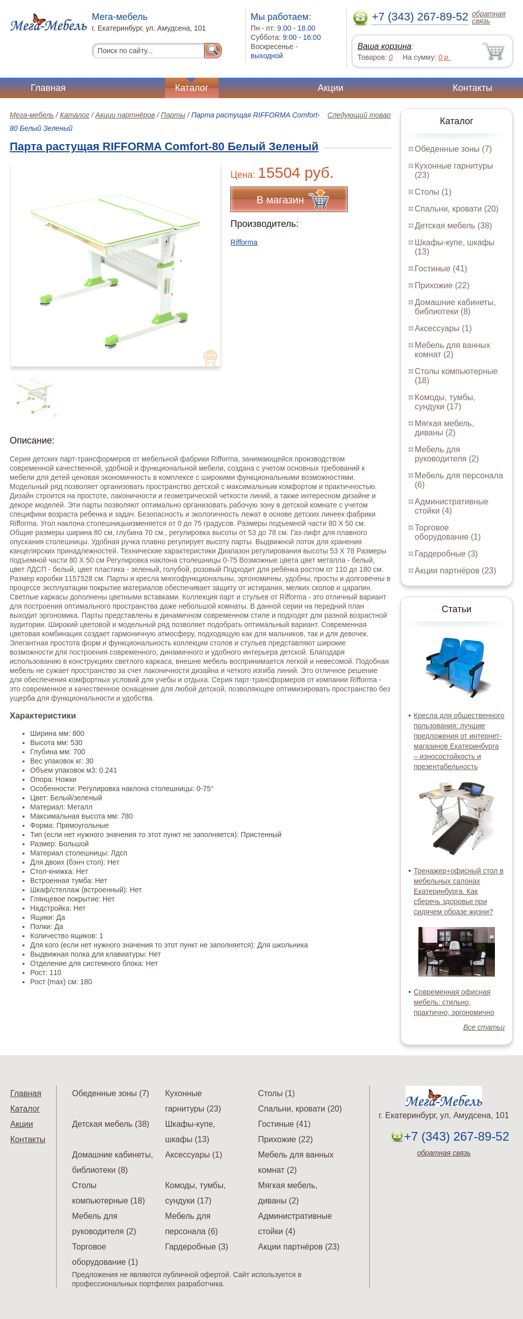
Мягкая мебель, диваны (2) (444, 428)
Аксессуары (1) (443, 328)
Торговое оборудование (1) (448, 532)
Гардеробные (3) (446, 553)
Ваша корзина (384, 46)
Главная (48, 88)
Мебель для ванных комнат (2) (452, 350)
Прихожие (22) (442, 285)
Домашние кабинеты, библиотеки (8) (455, 307)
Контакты (472, 88)
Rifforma (243, 242)
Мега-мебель (32, 115)
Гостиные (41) (441, 268)
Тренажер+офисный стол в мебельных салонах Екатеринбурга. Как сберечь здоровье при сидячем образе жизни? (459, 891)
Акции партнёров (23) (455, 570)
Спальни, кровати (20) (456, 208)
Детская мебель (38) (453, 225)
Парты (173, 115)
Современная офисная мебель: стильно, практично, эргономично (454, 1002)
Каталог (191, 88)
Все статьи (484, 1027)
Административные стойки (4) (452, 506)
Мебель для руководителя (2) (447, 454)
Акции (330, 88)
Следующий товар (359, 115)
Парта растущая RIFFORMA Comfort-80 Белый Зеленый (164, 146)
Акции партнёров (125, 115)
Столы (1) (433, 192)
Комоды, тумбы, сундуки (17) (445, 402)
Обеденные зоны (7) (453, 149)
